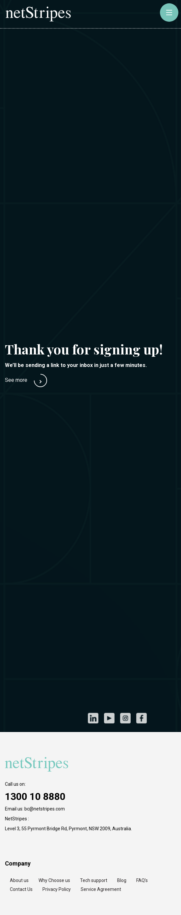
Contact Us (21, 889)
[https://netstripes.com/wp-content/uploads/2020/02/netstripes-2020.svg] (38, 764)
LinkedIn (93, 718)
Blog (121, 880)
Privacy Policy (56, 889)
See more (16, 380)
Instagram (125, 718)
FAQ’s (142, 880)
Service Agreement (101, 889)
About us (19, 880)
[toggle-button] (169, 12)
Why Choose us (54, 880)
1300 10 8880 (35, 796)
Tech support (93, 880)
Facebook (141, 718)
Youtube (109, 718)
